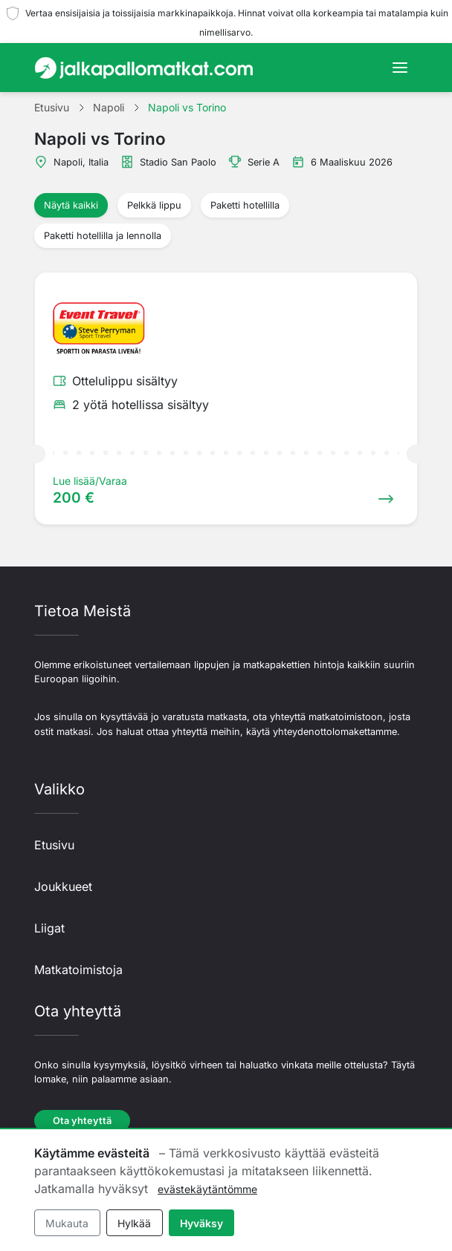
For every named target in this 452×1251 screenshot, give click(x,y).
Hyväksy (201, 1223)
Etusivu (54, 844)
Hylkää (134, 1223)
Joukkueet (63, 886)
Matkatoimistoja (78, 969)
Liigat (49, 928)
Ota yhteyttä (82, 1120)
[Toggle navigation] (400, 67)
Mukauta (66, 1223)
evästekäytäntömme (207, 1189)
